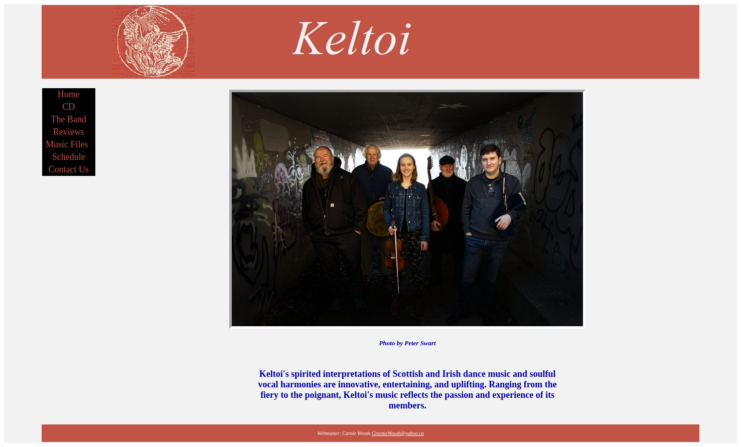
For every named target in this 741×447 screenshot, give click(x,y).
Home (69, 94)
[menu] (68, 132)
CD (68, 107)
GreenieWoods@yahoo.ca (398, 433)
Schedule (68, 157)
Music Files (67, 144)
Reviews (68, 132)
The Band (68, 119)
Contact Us (69, 169)
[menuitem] (68, 94)
